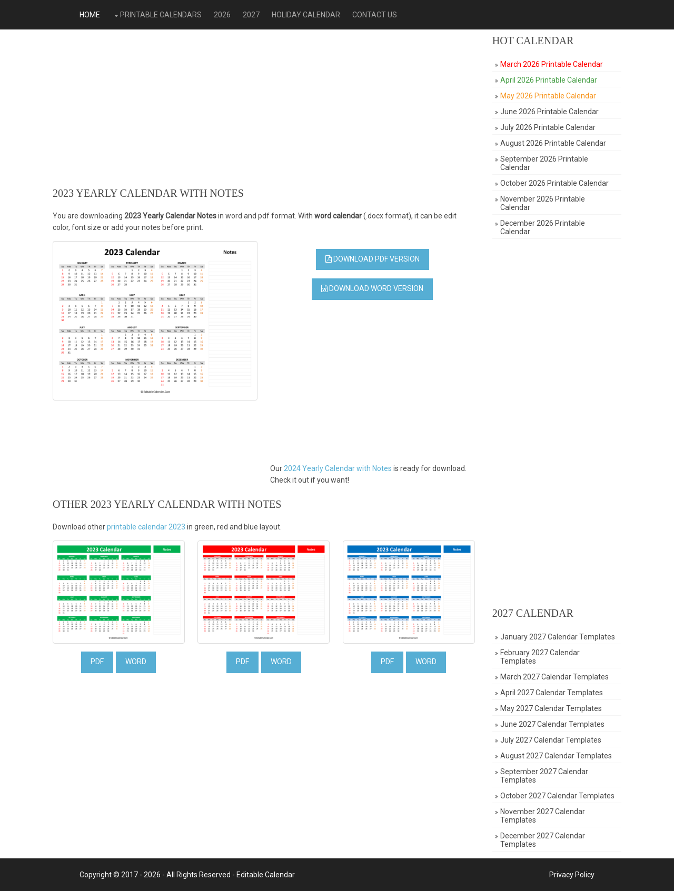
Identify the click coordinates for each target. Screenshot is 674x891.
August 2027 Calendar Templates (556, 756)
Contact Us (374, 15)
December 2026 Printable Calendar (542, 227)
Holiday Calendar (306, 15)
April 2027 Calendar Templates (551, 692)
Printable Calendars (161, 15)
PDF (97, 661)
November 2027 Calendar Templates (542, 815)
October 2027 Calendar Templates (557, 796)
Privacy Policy (571, 874)
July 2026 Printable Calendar (548, 127)
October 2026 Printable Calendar (554, 183)
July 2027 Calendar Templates (550, 740)
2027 (251, 15)
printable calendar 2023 (146, 527)
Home (90, 15)
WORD (135, 661)
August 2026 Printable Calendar (553, 143)
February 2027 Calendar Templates (540, 656)
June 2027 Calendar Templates (552, 724)
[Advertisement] (264, 108)
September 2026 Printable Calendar (544, 163)
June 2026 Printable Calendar (549, 111)
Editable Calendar (265, 874)
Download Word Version (372, 288)
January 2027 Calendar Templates (557, 637)
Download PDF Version (372, 259)
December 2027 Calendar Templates (542, 840)
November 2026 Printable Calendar (542, 203)
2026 (222, 15)
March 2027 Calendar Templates (554, 677)
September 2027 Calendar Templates (544, 775)
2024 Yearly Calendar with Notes (338, 468)
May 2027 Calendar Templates (551, 708)
